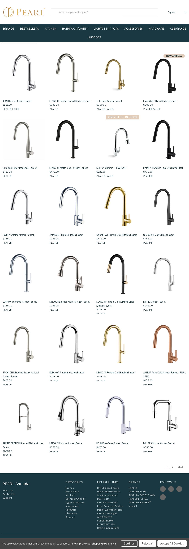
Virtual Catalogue (107, 510)
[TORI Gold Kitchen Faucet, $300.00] (118, 70)
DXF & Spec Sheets (108, 485)
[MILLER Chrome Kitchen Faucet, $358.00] (165, 412)
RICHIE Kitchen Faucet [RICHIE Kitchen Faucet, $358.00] (154, 298)
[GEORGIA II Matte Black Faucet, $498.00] (165, 203)
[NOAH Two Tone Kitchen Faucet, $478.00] (118, 412)
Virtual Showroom (107, 499)
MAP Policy (103, 495)
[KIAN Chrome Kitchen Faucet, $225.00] (24, 70)
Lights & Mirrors (106, 28)
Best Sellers (29, 28)
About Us (8, 487)
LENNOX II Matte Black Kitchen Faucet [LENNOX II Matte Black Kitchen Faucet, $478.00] (68, 165)
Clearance (178, 28)
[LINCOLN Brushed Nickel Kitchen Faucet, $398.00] (71, 270)
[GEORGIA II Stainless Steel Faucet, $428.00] (24, 136)
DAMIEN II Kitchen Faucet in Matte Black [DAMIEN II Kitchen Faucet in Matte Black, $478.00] (163, 165)
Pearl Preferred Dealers (110, 503)
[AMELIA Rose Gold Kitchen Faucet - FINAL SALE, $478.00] (165, 341)
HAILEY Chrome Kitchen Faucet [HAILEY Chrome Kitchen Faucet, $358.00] (18, 231)
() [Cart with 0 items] (183, 12)
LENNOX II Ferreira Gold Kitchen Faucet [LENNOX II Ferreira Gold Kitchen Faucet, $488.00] (115, 369)
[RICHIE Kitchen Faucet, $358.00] (165, 270)
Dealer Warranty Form (109, 506)
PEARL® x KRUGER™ (140, 499)
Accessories (133, 28)
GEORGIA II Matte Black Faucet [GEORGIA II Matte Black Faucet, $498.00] (158, 231)
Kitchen (50, 28)
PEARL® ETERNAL (138, 495)
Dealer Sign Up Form (108, 488)
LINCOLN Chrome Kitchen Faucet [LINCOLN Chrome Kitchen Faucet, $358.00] (66, 440)
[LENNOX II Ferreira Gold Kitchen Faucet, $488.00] (118, 341)
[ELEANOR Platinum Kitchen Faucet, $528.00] (71, 341)
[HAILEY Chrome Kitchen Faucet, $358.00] (24, 203)
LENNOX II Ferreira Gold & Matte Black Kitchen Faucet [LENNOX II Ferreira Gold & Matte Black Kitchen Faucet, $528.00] (115, 300)
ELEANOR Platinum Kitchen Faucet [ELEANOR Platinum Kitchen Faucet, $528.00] (66, 369)
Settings (129, 543)
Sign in (171, 12)
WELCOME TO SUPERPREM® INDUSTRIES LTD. (106, 518)
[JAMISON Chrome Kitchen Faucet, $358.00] (71, 203)
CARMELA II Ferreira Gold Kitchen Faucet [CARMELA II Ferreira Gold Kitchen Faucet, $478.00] (116, 231)
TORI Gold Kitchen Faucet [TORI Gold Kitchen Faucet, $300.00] (109, 98)
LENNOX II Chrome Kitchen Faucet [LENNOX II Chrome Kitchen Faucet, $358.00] (20, 298)
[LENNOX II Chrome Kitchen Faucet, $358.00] (24, 270)
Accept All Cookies (172, 543)
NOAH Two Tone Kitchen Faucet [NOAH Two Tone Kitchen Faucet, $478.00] (112, 440)
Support (94, 37)
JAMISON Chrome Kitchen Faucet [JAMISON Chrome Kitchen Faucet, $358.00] (66, 231)
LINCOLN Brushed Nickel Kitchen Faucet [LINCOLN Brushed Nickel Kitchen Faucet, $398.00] (69, 298)
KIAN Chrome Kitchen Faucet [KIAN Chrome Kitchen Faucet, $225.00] (17, 98)
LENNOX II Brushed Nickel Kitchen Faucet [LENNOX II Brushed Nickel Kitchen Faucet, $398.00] (70, 98)
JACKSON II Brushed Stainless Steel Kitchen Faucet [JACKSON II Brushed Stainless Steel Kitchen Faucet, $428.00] (21, 371)
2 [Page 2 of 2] (172, 463)
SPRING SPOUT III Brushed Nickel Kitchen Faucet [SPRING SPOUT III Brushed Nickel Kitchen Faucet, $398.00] (23, 442)
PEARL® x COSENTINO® (142, 492)
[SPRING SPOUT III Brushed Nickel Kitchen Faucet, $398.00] (24, 412)
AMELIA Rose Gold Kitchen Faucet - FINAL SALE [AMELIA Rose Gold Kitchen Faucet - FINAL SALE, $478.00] (164, 371)
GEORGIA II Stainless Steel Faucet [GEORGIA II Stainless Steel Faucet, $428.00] (20, 165)
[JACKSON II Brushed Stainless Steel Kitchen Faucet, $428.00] (24, 341)
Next (182, 464)
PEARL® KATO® (137, 488)
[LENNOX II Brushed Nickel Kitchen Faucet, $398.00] (71, 70)
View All (133, 503)
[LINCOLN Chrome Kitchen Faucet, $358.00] (71, 412)
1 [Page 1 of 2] (166, 463)
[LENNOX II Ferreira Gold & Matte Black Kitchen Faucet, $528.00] (118, 270)
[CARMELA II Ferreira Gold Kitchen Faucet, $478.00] (118, 203)
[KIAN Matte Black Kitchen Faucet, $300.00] (165, 70)
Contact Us (9, 491)
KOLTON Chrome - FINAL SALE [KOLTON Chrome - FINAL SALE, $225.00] (111, 165)
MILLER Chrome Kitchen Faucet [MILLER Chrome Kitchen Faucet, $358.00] (159, 440)
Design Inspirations (108, 525)
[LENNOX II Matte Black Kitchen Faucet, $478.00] (71, 136)
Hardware (156, 28)
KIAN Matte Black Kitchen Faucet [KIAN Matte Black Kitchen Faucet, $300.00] (160, 98)
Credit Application (107, 492)
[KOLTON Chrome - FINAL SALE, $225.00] (118, 136)
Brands (8, 28)
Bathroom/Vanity (75, 28)
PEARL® (133, 485)
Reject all (147, 543)
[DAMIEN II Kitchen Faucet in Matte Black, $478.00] (165, 136)
